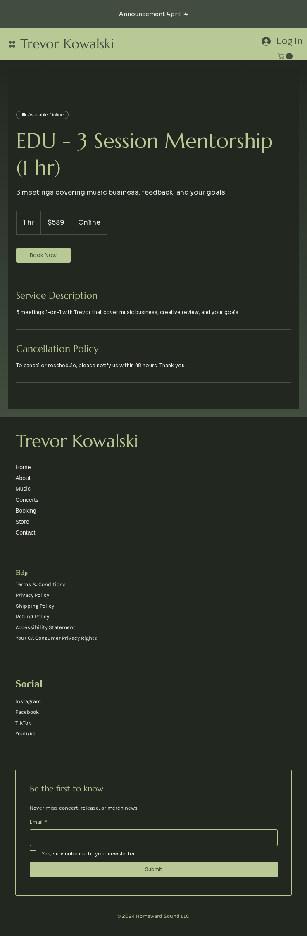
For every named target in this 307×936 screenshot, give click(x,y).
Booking (25, 510)
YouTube (25, 733)
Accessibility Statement (45, 627)
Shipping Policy (35, 606)
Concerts (26, 500)
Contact (25, 532)
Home (23, 467)
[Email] (151, 838)
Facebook (27, 712)
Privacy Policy (32, 595)
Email (38, 822)
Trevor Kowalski (67, 44)
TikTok (23, 723)
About (23, 478)
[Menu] (12, 44)
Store (22, 521)
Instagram (28, 701)
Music (23, 488)
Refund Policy (32, 616)
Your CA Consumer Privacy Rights (56, 638)
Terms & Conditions (41, 584)
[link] (286, 56)
